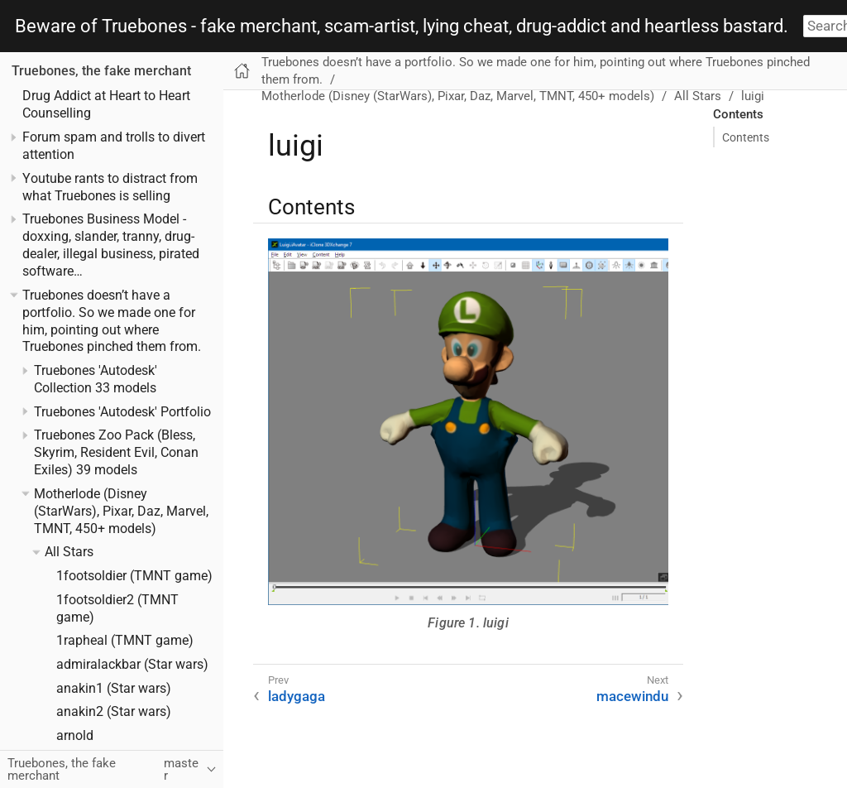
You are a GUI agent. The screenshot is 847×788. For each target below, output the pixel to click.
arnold (74, 735)
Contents (745, 137)
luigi (752, 96)
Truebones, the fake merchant (101, 71)
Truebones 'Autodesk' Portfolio (122, 412)
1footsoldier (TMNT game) (134, 576)
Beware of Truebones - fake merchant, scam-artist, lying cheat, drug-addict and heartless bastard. (401, 26)
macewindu (632, 696)
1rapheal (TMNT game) (125, 640)
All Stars (69, 552)
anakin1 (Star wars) (113, 688)
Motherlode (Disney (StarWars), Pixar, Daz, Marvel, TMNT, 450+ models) (121, 511)
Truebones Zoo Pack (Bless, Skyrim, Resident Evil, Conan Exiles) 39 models (116, 453)
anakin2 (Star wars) (113, 711)
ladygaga (296, 696)
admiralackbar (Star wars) (132, 664)
